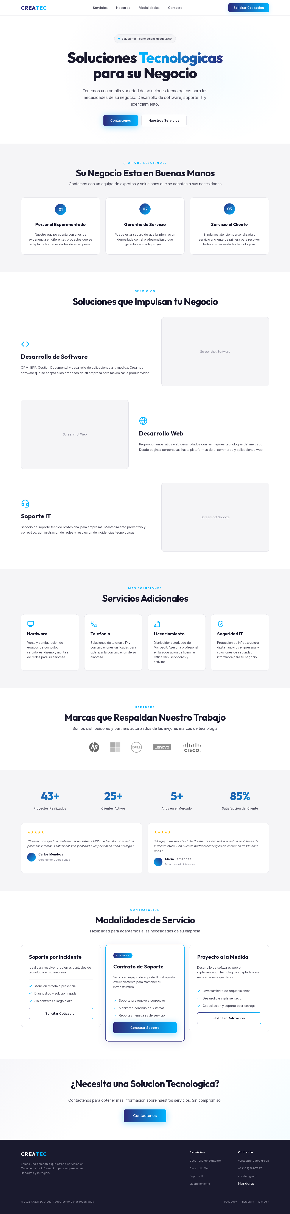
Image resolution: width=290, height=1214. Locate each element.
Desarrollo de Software (205, 1160)
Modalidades (149, 8)
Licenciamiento (200, 1183)
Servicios (100, 8)
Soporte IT (197, 1176)
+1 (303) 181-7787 (250, 1168)
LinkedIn (263, 1201)
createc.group (247, 1176)
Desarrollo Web (200, 1168)
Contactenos (120, 120)
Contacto (175, 8)
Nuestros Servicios (163, 120)
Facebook (230, 1201)
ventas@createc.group (253, 1160)
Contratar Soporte (144, 1031)
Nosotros (123, 8)
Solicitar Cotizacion (249, 7)
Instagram (248, 1201)
